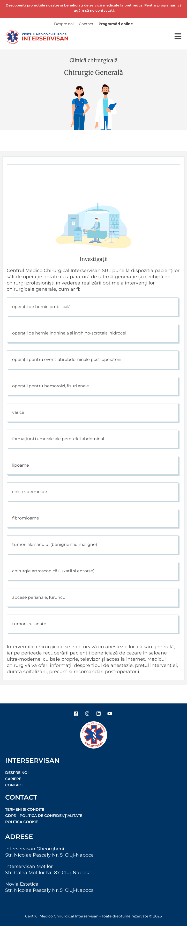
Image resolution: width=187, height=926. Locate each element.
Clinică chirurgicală (94, 60)
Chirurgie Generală (93, 72)
